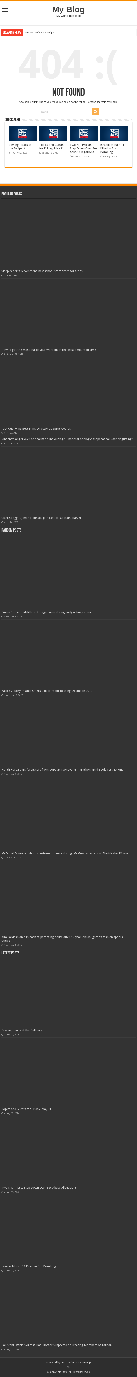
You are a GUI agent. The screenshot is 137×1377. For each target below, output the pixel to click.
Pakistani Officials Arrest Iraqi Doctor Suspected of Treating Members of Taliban (56, 1345)
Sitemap (86, 1362)
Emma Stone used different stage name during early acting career (46, 612)
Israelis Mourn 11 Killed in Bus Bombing (112, 148)
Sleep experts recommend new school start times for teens (42, 271)
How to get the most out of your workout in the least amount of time (48, 350)
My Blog (68, 9)
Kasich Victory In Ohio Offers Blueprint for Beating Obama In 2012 (46, 691)
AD (62, 1362)
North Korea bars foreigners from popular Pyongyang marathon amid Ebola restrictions (62, 769)
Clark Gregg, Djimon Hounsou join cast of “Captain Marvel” (41, 518)
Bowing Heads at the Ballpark (40, 32)
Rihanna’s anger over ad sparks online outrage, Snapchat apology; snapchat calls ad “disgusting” (67, 439)
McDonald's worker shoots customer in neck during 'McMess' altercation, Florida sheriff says (64, 853)
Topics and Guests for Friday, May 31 (51, 146)
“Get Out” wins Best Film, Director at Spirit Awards (36, 428)
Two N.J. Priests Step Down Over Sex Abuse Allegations (83, 148)
